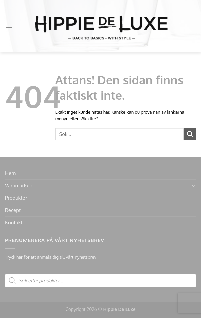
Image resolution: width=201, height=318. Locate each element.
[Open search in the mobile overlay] (100, 280)
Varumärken (18, 185)
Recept (13, 210)
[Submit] (190, 134)
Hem (10, 173)
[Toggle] (193, 186)
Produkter (16, 198)
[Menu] (9, 26)
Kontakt (13, 222)
